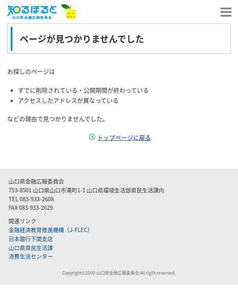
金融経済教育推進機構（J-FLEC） (51, 230)
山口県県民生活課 (31, 247)
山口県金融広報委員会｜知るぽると (41, 11)
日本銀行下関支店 (31, 239)
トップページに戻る (124, 137)
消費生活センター (31, 256)
